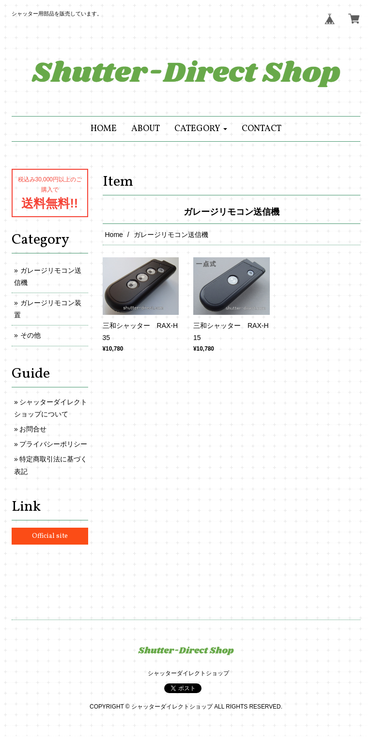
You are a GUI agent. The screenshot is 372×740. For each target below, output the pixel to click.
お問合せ (32, 429)
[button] (200, 129)
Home (114, 234)
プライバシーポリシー (53, 444)
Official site (50, 536)
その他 (30, 335)
